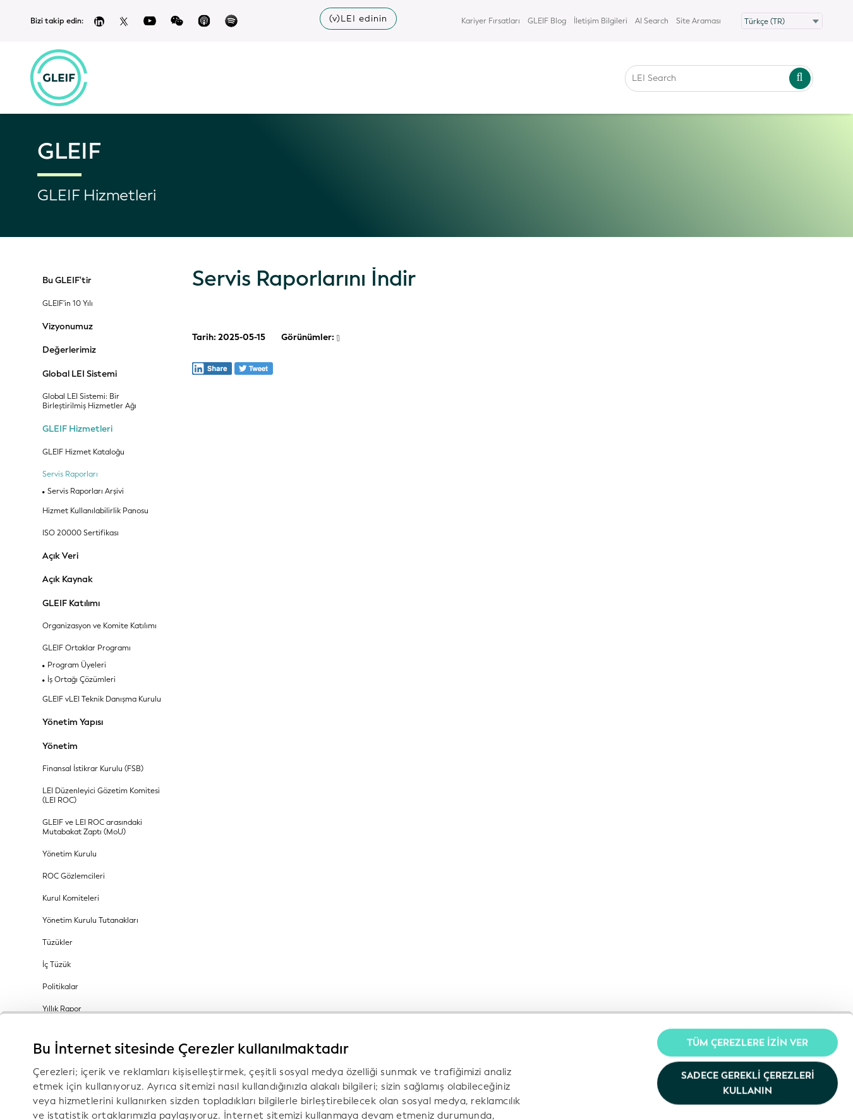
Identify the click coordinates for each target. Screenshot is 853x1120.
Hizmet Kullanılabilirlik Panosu (95, 511)
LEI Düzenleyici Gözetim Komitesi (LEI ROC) (101, 795)
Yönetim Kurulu (69, 854)
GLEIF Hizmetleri (77, 429)
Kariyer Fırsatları (490, 21)
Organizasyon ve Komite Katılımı (99, 626)
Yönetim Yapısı (72, 722)
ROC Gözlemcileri (73, 876)
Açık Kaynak (67, 579)
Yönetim (60, 746)
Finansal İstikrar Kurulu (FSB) (92, 769)
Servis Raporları (70, 474)
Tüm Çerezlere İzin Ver (747, 944)
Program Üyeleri (76, 665)
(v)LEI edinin (358, 19)
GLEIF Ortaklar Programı (86, 648)
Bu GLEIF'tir (67, 280)
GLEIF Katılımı (71, 603)
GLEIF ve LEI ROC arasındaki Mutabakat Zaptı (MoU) (92, 827)
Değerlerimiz (69, 350)
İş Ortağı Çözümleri (81, 680)
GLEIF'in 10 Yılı (67, 303)
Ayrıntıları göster (72, 1095)
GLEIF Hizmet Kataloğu (83, 452)
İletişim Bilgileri (600, 21)
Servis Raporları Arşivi (85, 491)
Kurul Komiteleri (70, 898)
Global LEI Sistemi (79, 374)
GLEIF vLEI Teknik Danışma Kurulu (101, 699)
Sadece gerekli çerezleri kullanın (747, 984)
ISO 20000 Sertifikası (80, 533)
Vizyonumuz (67, 326)
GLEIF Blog (547, 21)
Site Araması (698, 21)
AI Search (651, 21)
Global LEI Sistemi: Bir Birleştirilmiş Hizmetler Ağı (89, 401)
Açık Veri (60, 556)
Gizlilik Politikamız (412, 1031)
